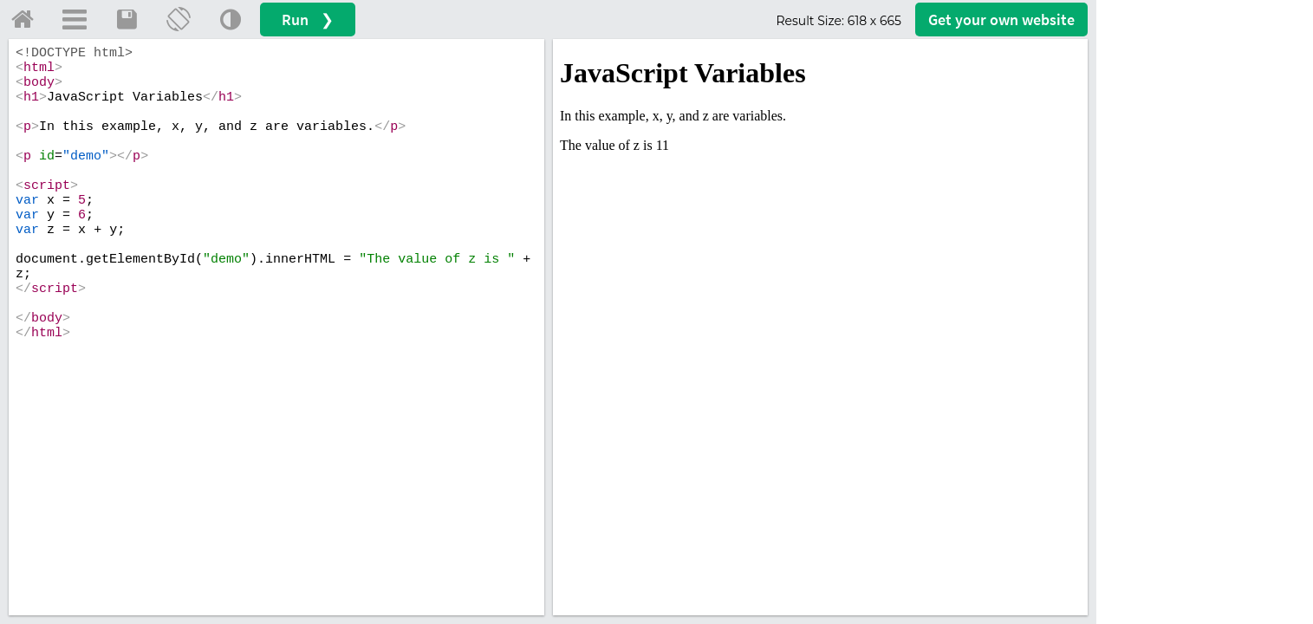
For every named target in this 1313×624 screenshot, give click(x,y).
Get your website (1001, 19)
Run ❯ (308, 19)
